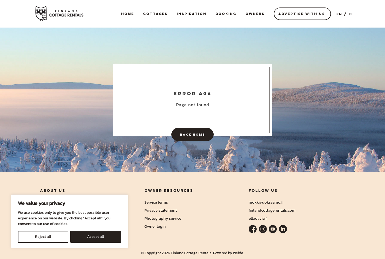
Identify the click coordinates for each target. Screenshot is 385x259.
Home (127, 14)
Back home (192, 134)
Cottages (155, 14)
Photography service (162, 218)
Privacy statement (160, 210)
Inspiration (191, 14)
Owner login (155, 226)
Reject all (43, 236)
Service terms (156, 202)
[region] (69, 221)
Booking (225, 14)
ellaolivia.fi (258, 218)
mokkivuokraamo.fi (266, 202)
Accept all (95, 236)
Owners (255, 14)
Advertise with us (301, 14)
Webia (238, 253)
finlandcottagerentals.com (272, 210)
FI (351, 14)
